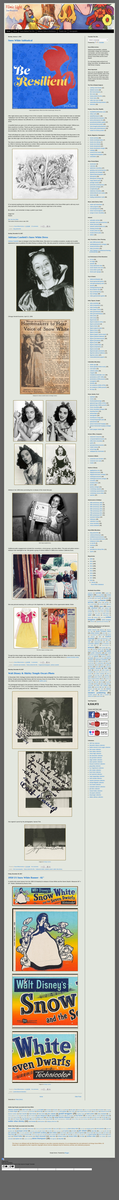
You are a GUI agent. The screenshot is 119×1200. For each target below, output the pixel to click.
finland (96, 600)
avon (104, 633)
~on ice (91, 259)
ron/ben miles (91, 1136)
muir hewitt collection (95, 784)
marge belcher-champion (62, 1117)
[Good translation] (5, 1166)
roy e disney (102, 1136)
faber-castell (102, 647)
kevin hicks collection (95, 772)
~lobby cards (92, 114)
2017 (91, 578)
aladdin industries (92, 629)
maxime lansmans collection (97, 780)
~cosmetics (92, 480)
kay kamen (79, 1115)
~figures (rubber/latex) (95, 344)
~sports (91, 551)
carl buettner (101, 1109)
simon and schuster (102, 685)
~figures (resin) (93, 342)
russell (107, 682)
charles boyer (30, 1128)
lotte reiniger (24, 1117)
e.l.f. (98, 645)
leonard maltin (89, 1132)
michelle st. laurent (51, 1134)
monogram (90, 671)
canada (109, 595)
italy (91, 606)
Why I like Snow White (13, 219)
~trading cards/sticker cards (96, 197)
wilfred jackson (41, 1121)
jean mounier (32, 1115)
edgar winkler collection (95, 760)
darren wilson (48, 1128)
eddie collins (72, 1111)
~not (90, 547)
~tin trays (91, 389)
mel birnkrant (26, 1134)
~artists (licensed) (94, 224)
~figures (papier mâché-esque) (97, 334)
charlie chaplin (13, 1111)
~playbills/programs (94, 116)
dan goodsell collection (95, 757)
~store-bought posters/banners (97, 126)
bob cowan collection (95, 749)
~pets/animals (93, 421)
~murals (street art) (94, 230)
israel (110, 604)
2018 (91, 580)
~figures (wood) (93, 349)
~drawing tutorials (94, 228)
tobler (102, 687)
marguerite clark (77, 1117)
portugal (90, 611)
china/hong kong (99, 596)
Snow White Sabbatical (20, 40)
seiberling (95, 683)
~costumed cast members (19, 664)
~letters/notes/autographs (96, 174)
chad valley (97, 640)
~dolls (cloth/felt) (93, 303)
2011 (91, 563)
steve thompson (39, 1138)
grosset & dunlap (94, 654)
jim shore (83, 1131)
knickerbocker (91, 665)
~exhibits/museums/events (96, 537)
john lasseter (22, 1132)
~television (92, 104)
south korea (106, 613)
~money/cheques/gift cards (96, 419)
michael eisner (34, 1134)
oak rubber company (99, 673)
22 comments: (35, 226)
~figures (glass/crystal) (95, 328)
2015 (91, 573)
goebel (102, 651)
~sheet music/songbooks (96, 210)
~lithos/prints (92, 176)
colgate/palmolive (98, 641)
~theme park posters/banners (97, 128)
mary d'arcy (11, 1134)
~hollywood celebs (39, 869)
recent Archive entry (73, 657)
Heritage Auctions (47, 861)
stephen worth (27, 1138)
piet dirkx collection (94, 788)
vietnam (92, 621)
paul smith (49, 1119)
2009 (91, 559)
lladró (101, 666)
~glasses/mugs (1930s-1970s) (97, 403)
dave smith (56, 1128)
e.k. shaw (90, 645)
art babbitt (41, 1109)
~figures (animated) (94, 324)
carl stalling (108, 1109)
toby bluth (61, 1138)
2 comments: (34, 662)
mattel (89, 670)
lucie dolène (106, 1132)
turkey (101, 617)
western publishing (96, 693)
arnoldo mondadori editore (103, 631)
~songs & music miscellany (96, 213)
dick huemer (55, 1111)
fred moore (42, 1114)
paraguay (96, 610)
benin (98, 594)
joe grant (52, 1115)
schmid (89, 683)
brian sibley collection (95, 751)
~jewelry (91, 485)
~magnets (92, 373)
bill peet (61, 1109)
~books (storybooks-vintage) (97, 148)
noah (80, 1134)
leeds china (104, 665)
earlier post (42, 681)
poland (107, 610)
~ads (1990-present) (94, 242)
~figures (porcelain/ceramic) (97, 338)
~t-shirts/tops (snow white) (96, 493)
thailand (96, 617)
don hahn (82, 1128)
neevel (89, 673)
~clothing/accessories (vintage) (97, 478)
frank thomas (32, 1114)
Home (8, 31)
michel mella (42, 1134)
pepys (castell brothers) (94, 678)
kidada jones (72, 1132)
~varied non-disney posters (96, 130)
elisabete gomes (90, 1128)
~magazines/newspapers (44, 664)
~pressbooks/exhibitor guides (97, 122)
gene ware (108, 1128)
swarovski (96, 687)
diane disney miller (73, 1128)
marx (105, 668)
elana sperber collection (95, 762)
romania (102, 611)
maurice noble (86, 1117)
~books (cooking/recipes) (96, 140)
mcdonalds (96, 670)
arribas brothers (95, 633)
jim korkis (74, 1131)
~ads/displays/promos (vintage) (97, 244)
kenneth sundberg (41, 1133)
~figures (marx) (93, 330)
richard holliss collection (95, 791)
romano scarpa (62, 1136)
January (93, 582)
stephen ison (18, 1138)
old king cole (98, 675)
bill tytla (66, 1109)
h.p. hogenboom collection (96, 768)
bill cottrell (48, 1109)
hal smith (49, 1131)
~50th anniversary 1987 (95, 504)
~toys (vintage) (93, 293)
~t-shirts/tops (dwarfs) (95, 489)
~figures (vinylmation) (95, 346)
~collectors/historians (95, 535)
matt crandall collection (95, 778)
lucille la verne (40, 1117)
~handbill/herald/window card (97, 112)
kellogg (107, 663)
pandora (107, 675)
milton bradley (105, 670)
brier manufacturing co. (103, 638)
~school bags (93, 449)
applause (102, 629)
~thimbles (92, 383)
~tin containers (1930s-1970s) (97, 385)
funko (107, 649)
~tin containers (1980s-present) (97, 387)
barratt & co (95, 634)
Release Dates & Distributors (47, 31)
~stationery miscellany (95, 191)
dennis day (39, 1111)
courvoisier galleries (93, 643)
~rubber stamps (93, 447)
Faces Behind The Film (27, 31)
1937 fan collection (94, 743)
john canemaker (12, 1133)
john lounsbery (70, 1115)
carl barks (93, 1109)
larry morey (106, 1115)
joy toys (109, 661)
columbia (109, 596)
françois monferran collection (97, 764)
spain (89, 615)
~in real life (92, 543)
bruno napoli (22, 1128)
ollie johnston (25, 1119)
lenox (91, 666)
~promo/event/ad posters (96, 124)
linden (96, 666)
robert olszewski (40, 1136)
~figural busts (93, 320)
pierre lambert (93, 1134)
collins (107, 641)
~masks (91, 463)
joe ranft (100, 1131)
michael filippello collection (96, 782)
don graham (63, 1111)
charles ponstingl (39, 1128)
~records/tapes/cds (94, 208)
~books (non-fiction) (94, 144)
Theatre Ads (63, 31)
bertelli (109, 634)
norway (89, 610)
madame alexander (95, 668)
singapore (90, 613)
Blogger (67, 1153)
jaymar (97, 661)
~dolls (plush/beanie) (95, 311)
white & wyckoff (104, 694)
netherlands (94, 608)
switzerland (106, 615)
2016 (91, 575)
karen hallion (30, 1132)
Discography (73, 31)
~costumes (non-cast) (95, 461)
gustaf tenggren (65, 1113)
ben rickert (103, 634)
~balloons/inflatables (95, 279)
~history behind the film (31, 664)
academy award (49, 869)
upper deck (100, 688)
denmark (105, 598)
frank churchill (23, 1114)
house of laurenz (100, 658)
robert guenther (29, 1136)
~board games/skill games (96, 281)
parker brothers (98, 677)
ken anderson (89, 1115)
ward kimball (32, 1121)
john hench (61, 1115)
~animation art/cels (94, 220)
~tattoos (91, 235)
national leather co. (105, 671)
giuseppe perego (34, 1131)
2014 (91, 571)
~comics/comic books (95, 152)
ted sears (92, 1119)
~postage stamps (94, 182)
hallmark (96, 656)
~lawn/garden (93, 415)
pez (103, 678)
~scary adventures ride (95, 265)
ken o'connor (97, 1115)
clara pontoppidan (23, 1111)
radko (97, 682)
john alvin (106, 1131)
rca (102, 682)
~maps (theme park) (94, 180)
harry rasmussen (57, 1131)
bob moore (87, 1109)
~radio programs (93, 206)
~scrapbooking (93, 189)
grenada (107, 602)
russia (107, 611)
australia (98, 593)
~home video (92, 98)
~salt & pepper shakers (95, 429)
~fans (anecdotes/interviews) (97, 539)
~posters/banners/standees (19, 1091)
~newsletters (92, 156)
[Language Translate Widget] (98, 40)
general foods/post (92, 651)
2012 (91, 566)
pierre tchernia (102, 1134)
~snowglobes (93, 381)
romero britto (73, 1136)
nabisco (97, 671)
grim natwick (51, 1114)
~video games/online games (97, 296)
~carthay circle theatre (95, 88)
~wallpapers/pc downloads (96, 451)
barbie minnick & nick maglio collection (99, 747)
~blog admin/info (17, 228)
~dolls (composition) (94, 305)
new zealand (105, 608)
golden (108, 651)
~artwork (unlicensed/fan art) (97, 226)
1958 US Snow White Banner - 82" (26, 877)
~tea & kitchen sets (94, 289)
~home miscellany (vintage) (96, 409)
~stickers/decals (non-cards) (97, 193)
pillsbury (107, 678)
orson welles (35, 1119)
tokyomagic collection (95, 795)
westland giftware (92, 694)
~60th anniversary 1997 (95, 506)
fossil (94, 649)
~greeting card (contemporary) (97, 170)
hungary (95, 604)
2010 (91, 561)
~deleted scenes (93, 90)
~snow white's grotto (95, 270)
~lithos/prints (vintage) (95, 178)
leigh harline (10, 1117)
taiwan (89, 617)
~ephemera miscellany (95, 168)
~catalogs (92, 150)
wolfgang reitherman (52, 1121)
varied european (106, 619)
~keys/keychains (93, 411)
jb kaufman (66, 1131)
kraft (98, 665)
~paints (91, 443)
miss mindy (60, 1134)
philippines (101, 610)
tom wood (106, 1119)
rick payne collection (94, 793)
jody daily (94, 1131)
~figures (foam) (93, 326)
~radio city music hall (95, 100)
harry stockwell (102, 1114)
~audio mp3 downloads (95, 204)
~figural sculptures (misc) (96, 322)
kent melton (53, 1133)
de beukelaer (105, 643)
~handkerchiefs (93, 483)
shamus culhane (75, 1119)
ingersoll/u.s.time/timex (101, 659)
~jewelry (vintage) (94, 487)
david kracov (63, 1128)
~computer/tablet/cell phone (97, 439)
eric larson (96, 1111)
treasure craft (91, 688)
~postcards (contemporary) (96, 184)
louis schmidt (31, 1117)
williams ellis (91, 696)
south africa (97, 613)
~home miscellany (94, 407)
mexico (109, 606)
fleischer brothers (12, 1113)
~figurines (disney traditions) (97, 353)
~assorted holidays (94, 517)
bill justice (55, 1109)
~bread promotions (94, 246)
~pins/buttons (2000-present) (97, 379)
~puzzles (91, 285)
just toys (91, 663)
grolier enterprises (96, 653)
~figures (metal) (93, 332)
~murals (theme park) (95, 232)
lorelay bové (98, 1132)
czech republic (97, 598)
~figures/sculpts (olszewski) (96, 351)
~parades (92, 263)
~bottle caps (92, 364)
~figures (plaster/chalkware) (97, 336)
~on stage (92, 261)
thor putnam (99, 1119)
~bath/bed (92, 397)
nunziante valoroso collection (97, 786)
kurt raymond (80, 1133)
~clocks (91, 399)
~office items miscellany (95, 441)
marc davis (49, 1117)
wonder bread (99, 696)
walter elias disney (57, 869)
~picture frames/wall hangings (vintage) (100, 426)
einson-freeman (105, 645)
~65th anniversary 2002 (95, 509)
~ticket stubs (92, 195)
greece (100, 602)
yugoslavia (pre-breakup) (102, 621)
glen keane (42, 1131)
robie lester (52, 1136)
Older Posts (78, 1096)
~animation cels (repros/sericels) (98, 222)
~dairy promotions (94, 248)
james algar (24, 1115)
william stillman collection (96, 797)
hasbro (91, 658)
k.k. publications (100, 663)
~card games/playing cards (96, 283)
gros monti (108, 653)
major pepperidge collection (96, 776)
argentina (90, 593)
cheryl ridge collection (95, 753)
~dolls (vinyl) (92, 318)
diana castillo (48, 1111)
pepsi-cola (106, 677)
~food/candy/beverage (95, 401)
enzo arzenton (100, 1128)
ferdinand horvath (105, 1111)
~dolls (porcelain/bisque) (96, 313)
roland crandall (57, 1119)
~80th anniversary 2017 (95, 515)
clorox (103, 640)
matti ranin (19, 1134)
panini (89, 677)
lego (110, 665)
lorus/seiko (108, 666)
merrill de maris (95, 1117)
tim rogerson (53, 1138)
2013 (91, 568)
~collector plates (93, 371)
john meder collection (95, 770)
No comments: (35, 866)
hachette (102, 654)
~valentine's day (93, 521)
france (103, 600)
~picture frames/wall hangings (97, 424)
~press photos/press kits (96, 120)
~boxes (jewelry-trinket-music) (97, 366)
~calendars (92, 166)
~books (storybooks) (94, 146)
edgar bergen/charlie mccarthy (84, 1111)
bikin (100, 636)
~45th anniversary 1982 (95, 502)
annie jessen (34, 1109)
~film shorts (92, 94)
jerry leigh (103, 661)
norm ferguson (16, 1119)
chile (91, 596)
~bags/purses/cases (94, 472)
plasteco (90, 680)
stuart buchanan (84, 1119)
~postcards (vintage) (95, 186)
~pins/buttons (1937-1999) (96, 377)
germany (91, 602)
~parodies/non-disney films (96, 549)
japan (101, 606)
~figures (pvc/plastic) (95, 340)
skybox (90, 687)
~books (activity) (93, 138)
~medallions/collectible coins (97, 375)
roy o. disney (66, 1119)
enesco (91, 647)
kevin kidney (63, 1132)
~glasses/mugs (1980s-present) (98, 405)
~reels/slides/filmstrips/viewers (97, 102)
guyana (89, 604)
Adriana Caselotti (13, 241)
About (15, 31)
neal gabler (74, 1134)
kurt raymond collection (95, 774)
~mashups (92, 545)
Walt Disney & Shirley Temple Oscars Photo (31, 673)
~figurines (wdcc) (94, 355)
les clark (17, 1117)
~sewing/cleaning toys (95, 287)
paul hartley (42, 1119)
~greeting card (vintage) (95, 172)
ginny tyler (12, 1131)
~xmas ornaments (94, 525)
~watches (92, 495)
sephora (102, 683)
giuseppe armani (22, 1131)
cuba (91, 598)
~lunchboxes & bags (94, 417)
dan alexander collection (96, 755)
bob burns (80, 1109)
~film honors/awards (18, 869)
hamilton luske (80, 1113)
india (100, 604)
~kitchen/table (93, 413)
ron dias (82, 1136)
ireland (104, 604)
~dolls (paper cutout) (95, 309)
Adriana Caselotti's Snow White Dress (28, 237)
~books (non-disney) (95, 142)
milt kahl (103, 1117)
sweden (98, 615)
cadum (90, 640)
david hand (32, 1111)
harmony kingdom (106, 656)
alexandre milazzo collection (97, 745)
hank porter (90, 1114)
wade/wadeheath (104, 690)
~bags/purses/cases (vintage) (97, 474)
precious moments (99, 680)
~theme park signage (95, 272)
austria (107, 593)
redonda (96, 611)
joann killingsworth (42, 1115)
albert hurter (25, 1109)
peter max (85, 1134)
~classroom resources (95, 437)
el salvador (90, 600)
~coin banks (92, 368)
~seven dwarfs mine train (96, 267)
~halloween (92, 519)
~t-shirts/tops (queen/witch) (96, 491)
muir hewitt (68, 1134)
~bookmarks (92, 164)
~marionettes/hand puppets (96, 357)
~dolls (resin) (92, 315)
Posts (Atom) (19, 1099)
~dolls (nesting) (93, 307)
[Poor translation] (11, 1166)
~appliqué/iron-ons (94, 470)
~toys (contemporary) (95, 291)
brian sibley (12, 1128)
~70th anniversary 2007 (95, 511)
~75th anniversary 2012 (95, 513)
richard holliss (17, 1136)
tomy (108, 687)
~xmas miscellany (94, 523)
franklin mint (100, 649)
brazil (102, 595)
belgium (90, 595)
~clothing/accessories (95, 476)
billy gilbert (73, 1109)
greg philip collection (95, 766)
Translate (99, 42)
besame (93, 636)
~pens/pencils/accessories (96, 445)
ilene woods (16, 1115)
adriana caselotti (55, 664)
